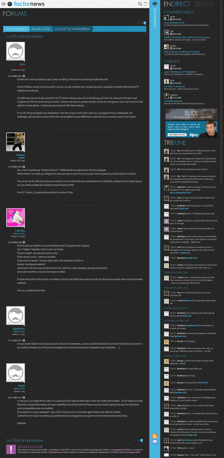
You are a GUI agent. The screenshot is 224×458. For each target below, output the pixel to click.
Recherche (140, 4)
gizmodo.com (180, 336)
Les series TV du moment (174, 86)
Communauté (155, 214)
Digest (204, 4)
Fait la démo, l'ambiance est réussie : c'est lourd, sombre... (185, 39)
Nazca (172, 80)
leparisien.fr (189, 300)
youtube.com (192, 257)
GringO (21, 385)
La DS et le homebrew (72, 29)
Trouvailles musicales (173, 101)
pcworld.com (186, 315)
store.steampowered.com (180, 192)
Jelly (171, 31)
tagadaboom (19, 328)
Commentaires (179, 12)
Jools (22, 64)
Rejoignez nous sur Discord (154, 441)
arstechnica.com (189, 440)
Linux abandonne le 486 (174, 22)
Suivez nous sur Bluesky (154, 452)
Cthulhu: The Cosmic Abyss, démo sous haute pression (187, 37)
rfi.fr (183, 363)
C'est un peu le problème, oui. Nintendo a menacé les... (184, 74)
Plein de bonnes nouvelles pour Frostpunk (181, 52)
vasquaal (20, 154)
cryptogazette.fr (193, 325)
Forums (172, 61)
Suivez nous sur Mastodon (154, 446)
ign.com (193, 434)
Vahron (172, 65)
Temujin (173, 45)
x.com (211, 213)
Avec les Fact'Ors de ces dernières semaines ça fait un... (184, 103)
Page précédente (138, 22)
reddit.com (184, 208)
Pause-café (41, 29)
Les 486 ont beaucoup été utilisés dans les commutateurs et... (187, 25)
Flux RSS (154, 436)
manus (172, 16)
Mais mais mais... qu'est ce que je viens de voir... (182, 89)
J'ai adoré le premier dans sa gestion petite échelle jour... (185, 54)
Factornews (16, 29)
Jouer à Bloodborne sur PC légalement (180, 72)
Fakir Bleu (20, 230)
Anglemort (174, 95)
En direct (177, 4)
